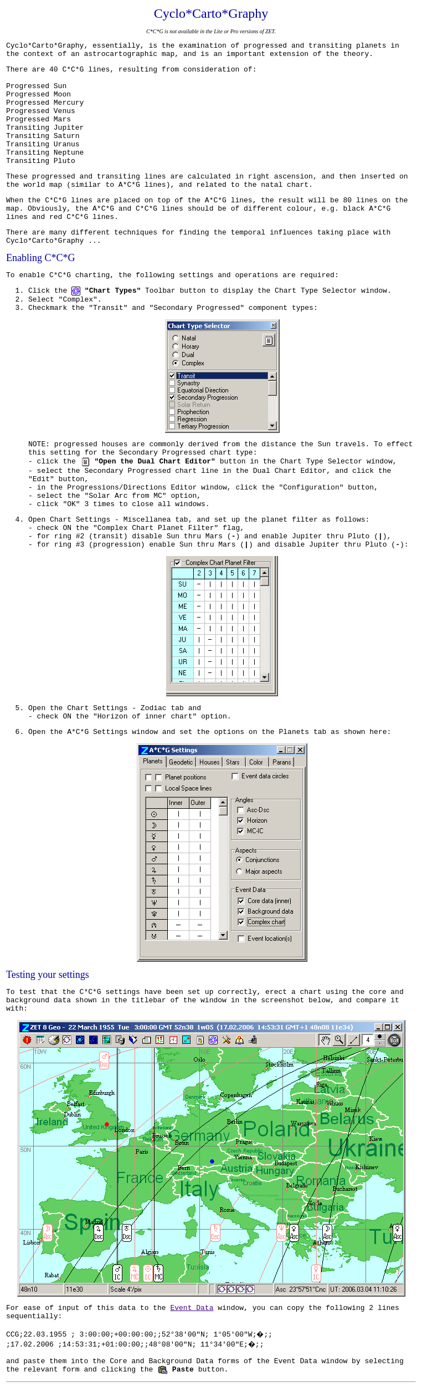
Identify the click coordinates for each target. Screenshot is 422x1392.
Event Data (191, 1308)
